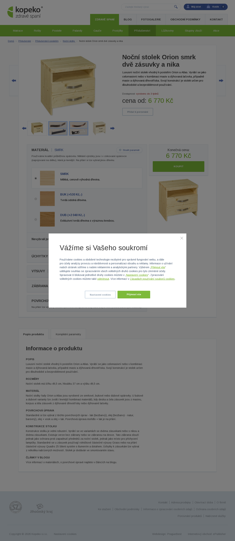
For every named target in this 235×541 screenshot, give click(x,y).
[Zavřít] (182, 238)
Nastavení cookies (137, 275)
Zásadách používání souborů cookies (152, 278)
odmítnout (103, 278)
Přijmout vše (158, 267)
